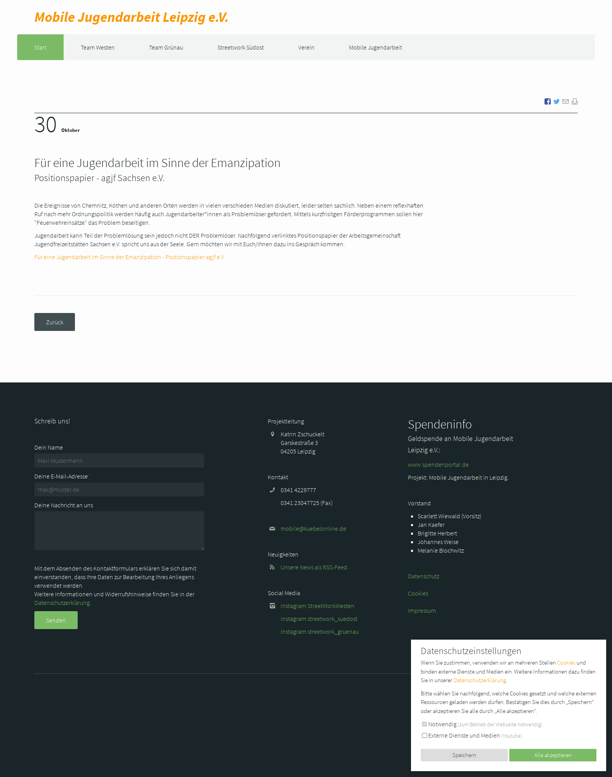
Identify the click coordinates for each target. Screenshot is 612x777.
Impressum (422, 610)
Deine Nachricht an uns (63, 505)
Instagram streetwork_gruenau (320, 631)
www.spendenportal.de (438, 464)
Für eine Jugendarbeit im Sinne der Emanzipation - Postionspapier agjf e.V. (129, 257)
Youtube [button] (512, 735)
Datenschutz (423, 576)
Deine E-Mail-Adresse (62, 476)
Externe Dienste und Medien (472, 735)
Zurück (54, 322)
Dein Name (48, 447)
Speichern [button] (464, 755)
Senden (56, 620)
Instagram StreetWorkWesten (317, 606)
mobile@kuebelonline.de (313, 528)
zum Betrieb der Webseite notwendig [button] (500, 724)
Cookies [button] (566, 662)
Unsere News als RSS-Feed (314, 567)
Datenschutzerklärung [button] (480, 680)
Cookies (418, 593)
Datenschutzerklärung (62, 602)
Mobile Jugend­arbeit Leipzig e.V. (131, 17)
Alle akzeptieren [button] (553, 755)
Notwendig (482, 724)
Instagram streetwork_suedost (319, 618)
